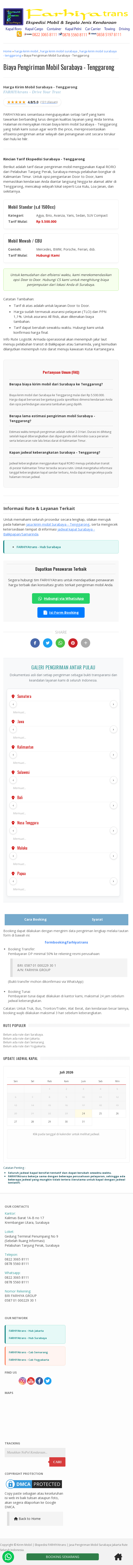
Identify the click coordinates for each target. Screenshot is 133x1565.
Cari (57, 1462)
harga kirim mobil (26, 51)
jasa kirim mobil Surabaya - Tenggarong (58, 524)
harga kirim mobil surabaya (58, 51)
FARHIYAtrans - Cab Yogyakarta (29, 1359)
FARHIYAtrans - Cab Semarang (28, 1352)
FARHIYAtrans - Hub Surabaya (39, 547)
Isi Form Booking (61, 612)
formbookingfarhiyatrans (66, 942)
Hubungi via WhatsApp (61, 598)
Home (7, 51)
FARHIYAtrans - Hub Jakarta (26, 1330)
